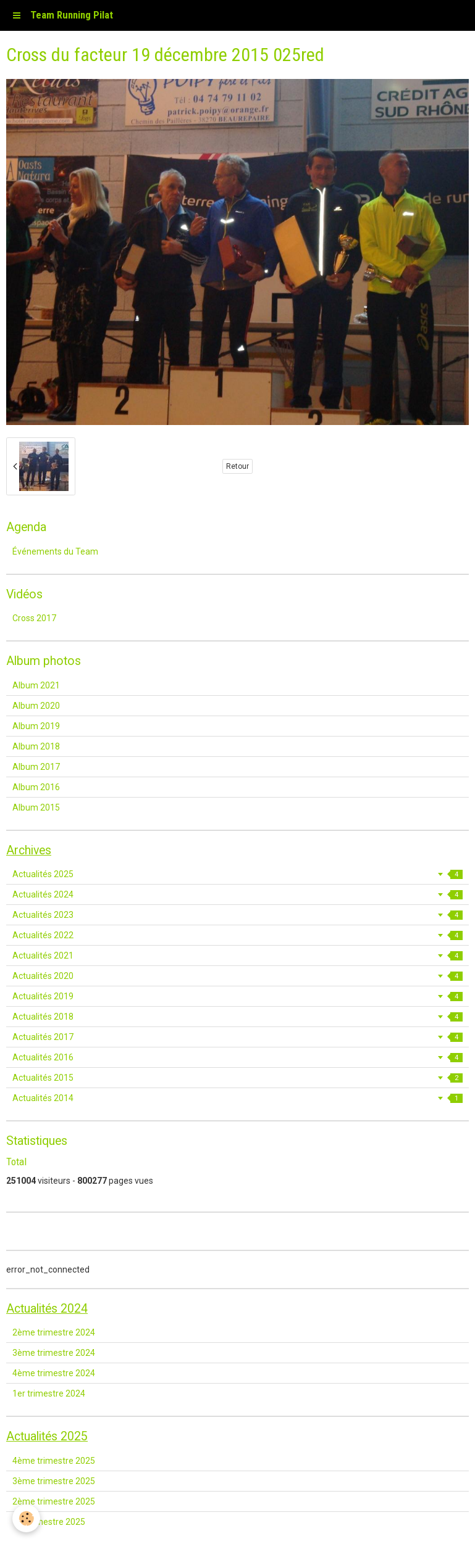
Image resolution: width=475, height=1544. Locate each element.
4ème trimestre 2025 (53, 1461)
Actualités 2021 (237, 955)
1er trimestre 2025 (48, 1522)
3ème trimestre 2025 (53, 1481)
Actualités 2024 (237, 894)
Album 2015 (36, 807)
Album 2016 (36, 787)
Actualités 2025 (237, 874)
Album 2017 (36, 767)
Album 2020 (36, 706)
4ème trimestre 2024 (53, 1373)
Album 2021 (36, 685)
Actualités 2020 (237, 976)
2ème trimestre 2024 (53, 1332)
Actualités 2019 (237, 996)
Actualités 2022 (237, 935)
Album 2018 (36, 746)
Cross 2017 (34, 618)
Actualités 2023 (237, 915)
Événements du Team (55, 551)
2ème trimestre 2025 (53, 1501)
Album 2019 (36, 726)
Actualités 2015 (237, 1078)
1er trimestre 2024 (48, 1393)
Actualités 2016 (237, 1057)
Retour (237, 466)
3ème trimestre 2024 (53, 1353)
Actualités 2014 (237, 1098)
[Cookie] (26, 1518)
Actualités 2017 (237, 1037)
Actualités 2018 (237, 1017)
